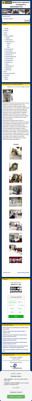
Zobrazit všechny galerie (23, 272)
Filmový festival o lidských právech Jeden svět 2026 (15, 349)
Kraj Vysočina (8, 50)
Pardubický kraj (9, 60)
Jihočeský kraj (8, 39)
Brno (8, 45)
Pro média (6, 75)
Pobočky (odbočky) (9, 36)
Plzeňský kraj (8, 62)
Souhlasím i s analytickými (16, 396)
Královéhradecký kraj (10, 52)
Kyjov (8, 47)
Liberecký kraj (8, 54)
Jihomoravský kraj (9, 41)
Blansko (9, 43)
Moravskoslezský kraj (10, 56)
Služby (5, 34)
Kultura (6, 77)
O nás (5, 32)
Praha (6, 64)
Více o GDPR (16, 387)
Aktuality (6, 28)
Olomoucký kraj (9, 58)
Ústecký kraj (8, 67)
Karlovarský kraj (9, 49)
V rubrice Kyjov (6, 272)
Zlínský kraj (8, 69)
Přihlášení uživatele (8, 18)
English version (6, 16)
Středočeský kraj (9, 65)
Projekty (6, 79)
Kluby (5, 71)
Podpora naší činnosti (9, 73)
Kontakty (6, 30)
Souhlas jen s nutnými (16, 392)
